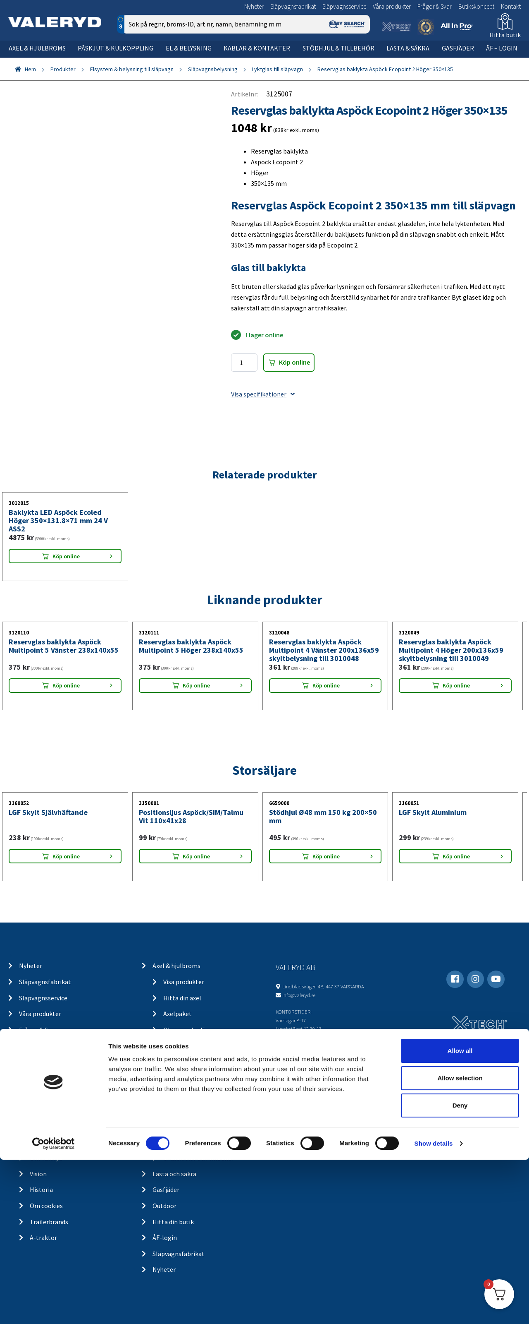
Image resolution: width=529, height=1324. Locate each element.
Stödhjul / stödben (189, 1141)
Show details (434, 1307)
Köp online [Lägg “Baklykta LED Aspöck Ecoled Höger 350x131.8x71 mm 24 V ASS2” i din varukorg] (66, 556)
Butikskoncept (476, 6)
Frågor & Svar (434, 6)
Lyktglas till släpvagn (277, 69)
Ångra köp (44, 1109)
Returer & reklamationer (65, 1141)
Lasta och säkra (174, 1174)
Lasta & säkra (407, 48)
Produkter (63, 69)
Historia (41, 1189)
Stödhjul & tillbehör (338, 48)
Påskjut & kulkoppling (115, 48)
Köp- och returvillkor (59, 1093)
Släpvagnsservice (344, 6)
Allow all (460, 1214)
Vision (38, 1174)
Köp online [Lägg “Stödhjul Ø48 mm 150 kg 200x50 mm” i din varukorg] (326, 856)
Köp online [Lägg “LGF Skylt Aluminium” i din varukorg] (456, 856)
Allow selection (459, 1242)
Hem (30, 69)
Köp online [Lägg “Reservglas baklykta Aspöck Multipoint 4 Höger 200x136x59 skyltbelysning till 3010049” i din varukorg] (456, 685)
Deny (460, 1269)
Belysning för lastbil (192, 1093)
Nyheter (254, 6)
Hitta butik (505, 35)
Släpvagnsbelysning (213, 69)
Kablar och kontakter (193, 1109)
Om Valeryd (46, 1157)
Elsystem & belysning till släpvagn (132, 69)
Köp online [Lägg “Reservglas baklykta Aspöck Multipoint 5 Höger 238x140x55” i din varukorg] (196, 685)
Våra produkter (392, 6)
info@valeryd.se (298, 995)
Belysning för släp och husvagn (207, 1078)
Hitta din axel (182, 998)
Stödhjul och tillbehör (184, 1126)
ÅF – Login (501, 48)
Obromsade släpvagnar (196, 1030)
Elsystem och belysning (186, 1061)
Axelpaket (177, 1013)
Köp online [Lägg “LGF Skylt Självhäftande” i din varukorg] (66, 856)
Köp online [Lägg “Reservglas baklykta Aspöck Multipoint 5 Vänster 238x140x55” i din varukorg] (66, 685)
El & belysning (189, 48)
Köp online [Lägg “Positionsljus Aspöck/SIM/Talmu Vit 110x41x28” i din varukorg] (196, 856)
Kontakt (511, 6)
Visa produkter (183, 982)
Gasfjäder (458, 48)
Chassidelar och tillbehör (198, 1157)
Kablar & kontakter (257, 48)
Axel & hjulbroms (37, 48)
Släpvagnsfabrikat (293, 6)
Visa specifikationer (263, 394)
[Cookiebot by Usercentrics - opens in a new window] (53, 1308)
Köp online (294, 362)
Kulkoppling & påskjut (184, 1045)
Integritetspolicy (54, 1126)
